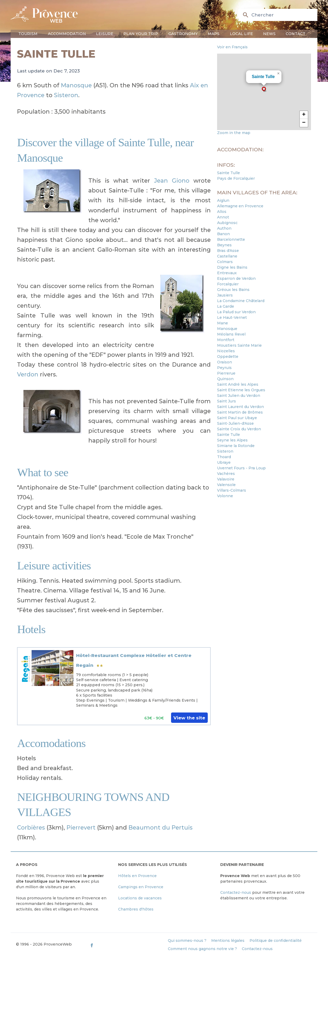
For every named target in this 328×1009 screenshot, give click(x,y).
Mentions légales (227, 940)
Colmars (225, 261)
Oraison (224, 362)
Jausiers (225, 295)
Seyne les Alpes (232, 440)
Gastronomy (183, 33)
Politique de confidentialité (276, 940)
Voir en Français (232, 47)
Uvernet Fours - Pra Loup (241, 468)
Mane (222, 323)
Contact (295, 33)
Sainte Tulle (263, 76)
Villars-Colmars (231, 490)
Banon (223, 233)
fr (248, 3)
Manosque (76, 85)
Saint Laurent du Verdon (240, 406)
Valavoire (225, 479)
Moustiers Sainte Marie (239, 345)
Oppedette (227, 356)
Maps (213, 33)
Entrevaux (227, 273)
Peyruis (224, 367)
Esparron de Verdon (236, 278)
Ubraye (224, 462)
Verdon (27, 374)
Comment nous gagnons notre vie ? (202, 948)
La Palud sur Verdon (236, 312)
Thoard (224, 456)
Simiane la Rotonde (236, 445)
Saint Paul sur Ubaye (237, 417)
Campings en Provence (140, 887)
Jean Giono (171, 180)
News (269, 33)
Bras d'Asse (228, 250)
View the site (189, 717)
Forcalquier (228, 284)
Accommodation (67, 33)
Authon (224, 228)
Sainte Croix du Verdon (239, 429)
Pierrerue (226, 373)
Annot (223, 217)
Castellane (227, 256)
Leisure (104, 33)
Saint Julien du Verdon (238, 395)
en (241, 3)
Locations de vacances (140, 898)
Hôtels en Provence (137, 875)
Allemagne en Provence (240, 206)
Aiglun (223, 200)
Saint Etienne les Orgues (241, 390)
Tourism (28, 33)
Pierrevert (81, 827)
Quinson (225, 378)
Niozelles (226, 351)
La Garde (225, 306)
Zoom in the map (233, 132)
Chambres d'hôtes (135, 909)
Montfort (225, 339)
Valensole (226, 484)
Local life (241, 33)
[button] (264, 89)
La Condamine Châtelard (240, 300)
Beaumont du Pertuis (160, 827)
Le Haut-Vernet (232, 317)
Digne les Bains (232, 267)
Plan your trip (140, 33)
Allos (221, 211)
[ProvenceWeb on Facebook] (126, 945)
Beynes (224, 245)
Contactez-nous (235, 892)
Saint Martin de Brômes (240, 412)
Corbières (31, 827)
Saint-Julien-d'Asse (235, 423)
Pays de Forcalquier (236, 178)
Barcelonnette (231, 239)
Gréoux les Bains (233, 289)
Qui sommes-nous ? (187, 940)
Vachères (226, 473)
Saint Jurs (226, 401)
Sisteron (66, 95)
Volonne (225, 495)
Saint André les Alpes (237, 384)
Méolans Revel (231, 334)
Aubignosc (227, 222)
